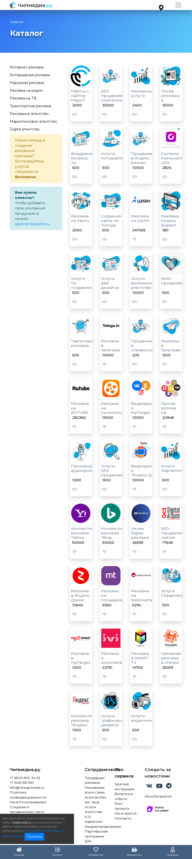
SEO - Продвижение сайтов (176, 533)
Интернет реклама (27, 67)
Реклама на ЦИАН (140, 218)
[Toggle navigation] (178, 5)
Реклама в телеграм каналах (110, 348)
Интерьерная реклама (30, 75)
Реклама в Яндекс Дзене (80, 595)
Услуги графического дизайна (115, 720)
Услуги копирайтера (114, 155)
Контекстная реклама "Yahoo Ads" (84, 535)
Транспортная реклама (30, 106)
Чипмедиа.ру (25, 769)
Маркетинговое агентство (33, 121)
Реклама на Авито (80, 218)
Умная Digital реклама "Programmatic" (146, 535)
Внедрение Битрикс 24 (83, 158)
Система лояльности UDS (173, 158)
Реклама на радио (26, 90)
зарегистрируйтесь (32, 224)
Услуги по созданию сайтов (81, 285)
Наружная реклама (27, 82)
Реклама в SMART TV (140, 658)
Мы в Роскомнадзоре (28, 802)
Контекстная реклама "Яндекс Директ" (84, 723)
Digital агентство (25, 129)
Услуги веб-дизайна (109, 283)
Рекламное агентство (29, 113)
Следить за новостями (158, 773)
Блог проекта (122, 806)
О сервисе (124, 773)
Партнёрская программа (96, 833)
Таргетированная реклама (89, 343)
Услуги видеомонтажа (146, 718)
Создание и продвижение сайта (27, 809)
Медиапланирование (96, 827)
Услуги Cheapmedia (173, 593)
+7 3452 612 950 (22, 783)
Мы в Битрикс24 (158, 796)
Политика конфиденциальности (28, 794)
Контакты (123, 818)
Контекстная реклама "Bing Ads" (114, 535)
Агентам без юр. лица (95, 799)
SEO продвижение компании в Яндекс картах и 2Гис (116, 102)
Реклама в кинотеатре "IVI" (113, 660)
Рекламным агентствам (94, 790)
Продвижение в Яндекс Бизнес (146, 158)
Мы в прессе (126, 813)
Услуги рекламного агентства (143, 283)
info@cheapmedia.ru (27, 788)
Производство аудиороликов (86, 468)
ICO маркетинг (94, 819)
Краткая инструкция (124, 786)
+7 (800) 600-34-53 (25, 778)
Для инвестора (94, 843)
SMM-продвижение (176, 280)
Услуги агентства (93, 809)
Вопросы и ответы (124, 796)
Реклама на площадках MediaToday (113, 598)
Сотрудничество (96, 769)
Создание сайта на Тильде (111, 220)
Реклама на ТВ (23, 98)
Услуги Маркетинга (173, 468)
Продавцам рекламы (94, 780)
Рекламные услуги (143, 93)
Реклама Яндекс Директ (170, 220)
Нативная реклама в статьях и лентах (171, 660)
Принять (34, 836)
